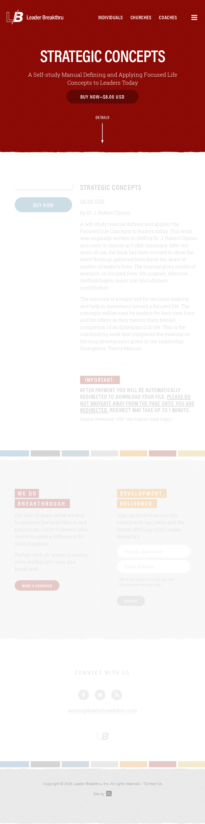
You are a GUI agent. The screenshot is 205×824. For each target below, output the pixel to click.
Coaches (168, 17)
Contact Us (153, 783)
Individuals (110, 17)
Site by (102, 793)
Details (103, 117)
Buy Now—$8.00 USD (102, 96)
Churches (141, 17)
